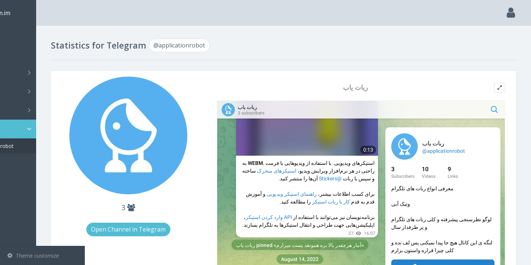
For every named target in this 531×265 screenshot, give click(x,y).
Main (17, 35)
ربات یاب (371, 87)
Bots (43, 110)
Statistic (44, 129)
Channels (43, 72)
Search (19, 53)
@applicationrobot (40, 145)
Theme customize (33, 255)
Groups (43, 91)
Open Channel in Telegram (169, 229)
